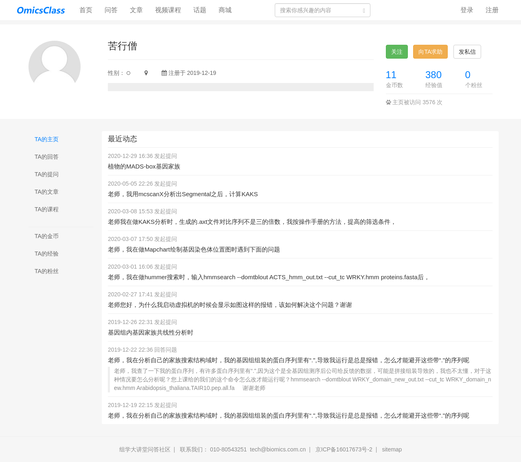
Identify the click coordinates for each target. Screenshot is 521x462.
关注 (397, 51)
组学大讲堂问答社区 (145, 449)
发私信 (467, 51)
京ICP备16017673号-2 (343, 449)
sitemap (392, 449)
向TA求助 (430, 51)
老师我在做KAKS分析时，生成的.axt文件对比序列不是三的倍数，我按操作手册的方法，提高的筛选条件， (252, 221)
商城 (225, 10)
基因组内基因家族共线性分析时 (150, 332)
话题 (199, 10)
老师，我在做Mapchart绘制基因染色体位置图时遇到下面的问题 (194, 249)
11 (391, 74)
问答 (111, 10)
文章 (136, 10)
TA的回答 (47, 156)
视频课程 (168, 10)
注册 (492, 10)
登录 (466, 10)
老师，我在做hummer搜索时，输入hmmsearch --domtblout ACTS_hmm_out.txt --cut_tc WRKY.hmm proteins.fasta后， (269, 277)
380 (433, 74)
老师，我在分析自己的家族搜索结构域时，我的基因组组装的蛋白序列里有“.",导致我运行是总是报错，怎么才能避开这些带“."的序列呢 (288, 360)
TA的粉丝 (47, 271)
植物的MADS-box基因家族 (144, 166)
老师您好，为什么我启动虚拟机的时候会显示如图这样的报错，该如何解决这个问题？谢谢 (230, 304)
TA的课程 (47, 209)
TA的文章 (47, 191)
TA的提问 (47, 174)
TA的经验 (47, 253)
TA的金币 (47, 236)
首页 (89, 9)
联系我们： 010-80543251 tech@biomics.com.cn (243, 449)
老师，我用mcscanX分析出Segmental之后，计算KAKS (183, 193)
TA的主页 (47, 139)
